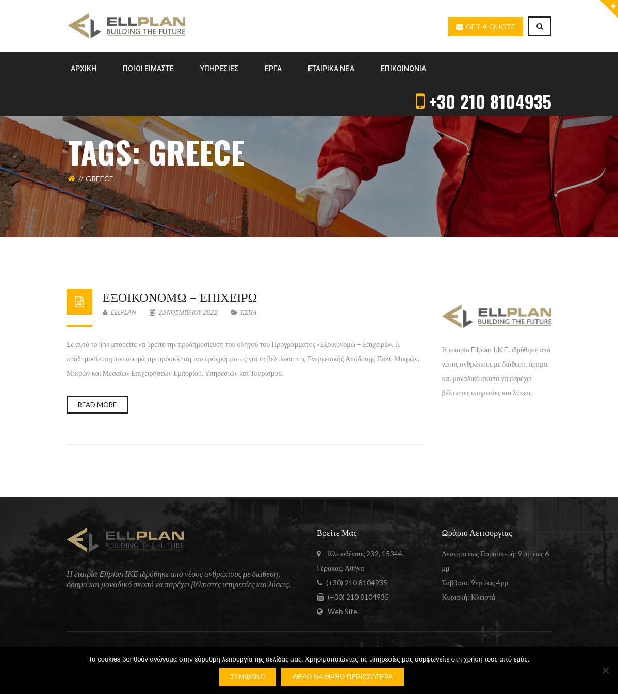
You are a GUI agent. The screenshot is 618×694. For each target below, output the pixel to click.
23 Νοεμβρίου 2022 (184, 312)
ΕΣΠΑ (248, 312)
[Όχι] (605, 670)
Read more (97, 405)
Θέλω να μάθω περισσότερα (342, 677)
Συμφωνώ (248, 677)
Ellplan (119, 312)
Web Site (342, 611)
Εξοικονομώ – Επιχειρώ (180, 296)
